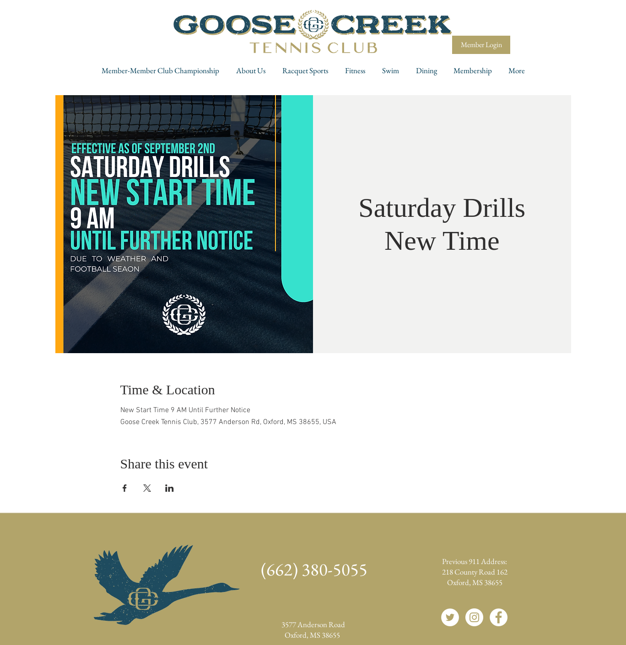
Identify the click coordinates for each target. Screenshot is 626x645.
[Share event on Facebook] (124, 488)
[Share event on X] (147, 488)
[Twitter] (450, 617)
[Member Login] (481, 45)
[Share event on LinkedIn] (169, 488)
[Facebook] (498, 617)
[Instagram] (474, 617)
